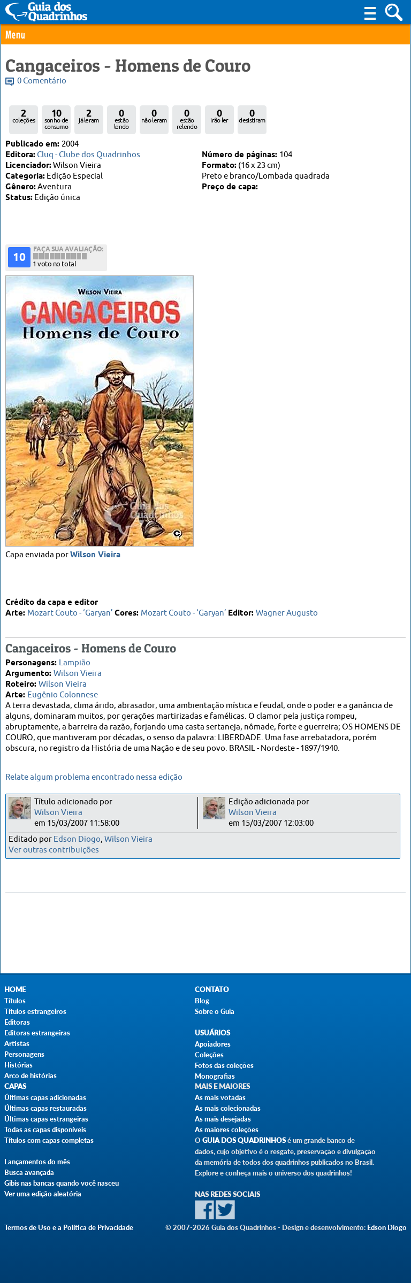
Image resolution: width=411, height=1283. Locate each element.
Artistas (16, 1043)
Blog (202, 1000)
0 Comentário (41, 81)
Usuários (212, 1033)
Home (15, 990)
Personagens (24, 1054)
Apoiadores (213, 1044)
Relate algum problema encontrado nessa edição (93, 777)
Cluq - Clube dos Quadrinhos (88, 155)
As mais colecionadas (228, 1108)
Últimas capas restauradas (45, 1108)
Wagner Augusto (287, 613)
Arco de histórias (30, 1075)
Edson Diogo (77, 839)
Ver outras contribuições (54, 850)
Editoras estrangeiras (37, 1032)
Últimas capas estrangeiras (46, 1119)
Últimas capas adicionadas (45, 1097)
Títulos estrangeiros (35, 1011)
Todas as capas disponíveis (45, 1129)
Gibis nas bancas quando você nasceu (61, 1183)
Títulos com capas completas (49, 1140)
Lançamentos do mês (37, 1161)
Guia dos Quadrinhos (244, 1140)
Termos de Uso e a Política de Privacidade (68, 1227)
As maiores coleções (226, 1129)
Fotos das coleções (224, 1065)
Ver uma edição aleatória (42, 1193)
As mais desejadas (223, 1119)
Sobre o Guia (214, 1011)
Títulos (15, 1000)
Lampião (74, 662)
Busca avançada (29, 1172)
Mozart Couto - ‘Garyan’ (70, 613)
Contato (212, 990)
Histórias (18, 1065)
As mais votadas (220, 1097)
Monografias (215, 1076)
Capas (15, 1086)
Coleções (209, 1054)
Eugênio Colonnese (62, 694)
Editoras (17, 1022)
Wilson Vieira (78, 673)
